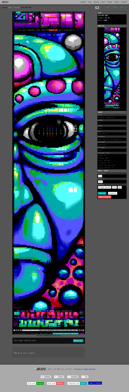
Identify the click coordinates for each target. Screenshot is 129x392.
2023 (10, 7)
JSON (105, 20)
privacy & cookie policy (84, 369)
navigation (112, 193)
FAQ (89, 2)
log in (16, 353)
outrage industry (104, 187)
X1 (106, 18)
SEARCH (124, 2)
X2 (109, 18)
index (115, 7)
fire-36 (16, 7)
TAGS (103, 2)
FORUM (109, 2)
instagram (74, 376)
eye (120, 187)
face (114, 187)
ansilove (40, 383)
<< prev (107, 7)
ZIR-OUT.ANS (103, 15)
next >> (123, 7)
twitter (60, 376)
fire (100, 181)
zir (100, 176)
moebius (83, 383)
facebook (47, 376)
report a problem (104, 197)
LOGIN (116, 2)
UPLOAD (96, 2)
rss (86, 376)
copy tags (102, 193)
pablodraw (60, 383)
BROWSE (83, 2)
